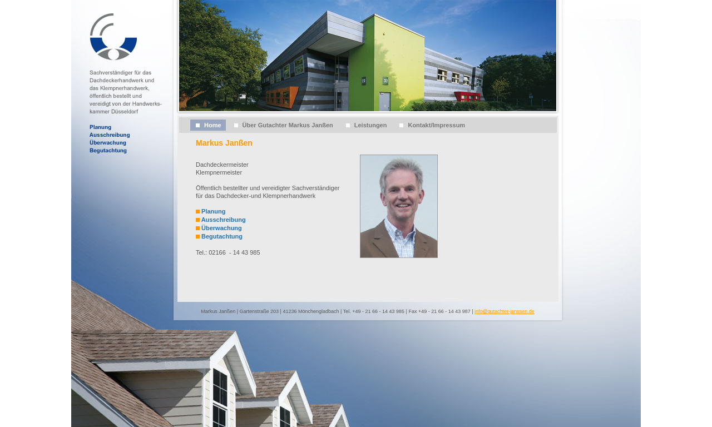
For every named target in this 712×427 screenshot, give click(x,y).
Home (212, 125)
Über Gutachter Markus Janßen (288, 125)
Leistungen (370, 125)
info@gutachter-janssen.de (504, 311)
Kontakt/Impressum (436, 125)
